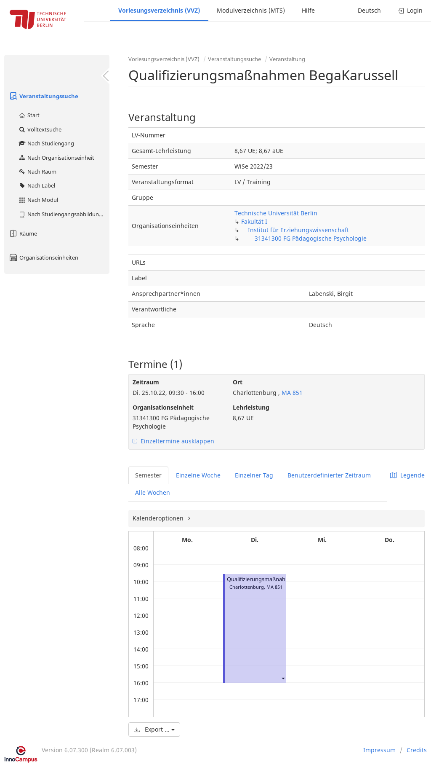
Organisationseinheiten (43, 257)
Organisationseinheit (163, 407)
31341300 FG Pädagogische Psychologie (311, 238)
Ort (237, 382)
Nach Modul (38, 200)
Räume (22, 233)
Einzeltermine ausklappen (173, 441)
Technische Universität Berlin (275, 213)
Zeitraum (146, 382)
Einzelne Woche (198, 475)
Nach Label (36, 185)
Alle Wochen (152, 492)
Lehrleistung (251, 407)
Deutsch (369, 10)
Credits (417, 750)
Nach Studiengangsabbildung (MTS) (63, 214)
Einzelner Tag (254, 475)
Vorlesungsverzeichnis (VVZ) (159, 10)
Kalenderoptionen (159, 518)
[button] (283, 677)
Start (29, 115)
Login (410, 10)
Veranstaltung (287, 59)
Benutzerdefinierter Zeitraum (329, 475)
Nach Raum (37, 171)
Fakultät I (254, 221)
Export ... (154, 729)
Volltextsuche (39, 129)
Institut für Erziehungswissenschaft (298, 230)
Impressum (379, 750)
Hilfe (308, 10)
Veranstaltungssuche (43, 96)
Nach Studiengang (46, 143)
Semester (148, 475)
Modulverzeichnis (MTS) (251, 10)
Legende (407, 475)
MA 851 (291, 393)
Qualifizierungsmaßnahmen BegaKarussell (280, 579)
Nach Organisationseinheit (56, 157)
